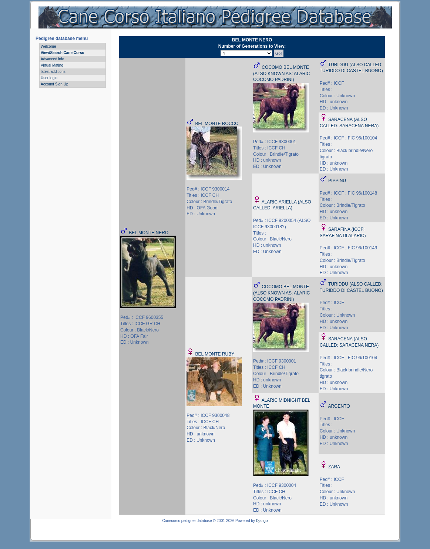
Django (262, 521)
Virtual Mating (52, 65)
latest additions (53, 72)
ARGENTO (339, 406)
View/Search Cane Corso (62, 53)
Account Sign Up (54, 84)
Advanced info (52, 59)
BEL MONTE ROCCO (217, 123)
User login (49, 78)
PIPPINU (337, 180)
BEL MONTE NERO (148, 232)
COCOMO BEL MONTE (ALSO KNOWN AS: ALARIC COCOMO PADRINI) (281, 73)
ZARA (334, 466)
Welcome (48, 46)
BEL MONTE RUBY (215, 354)
